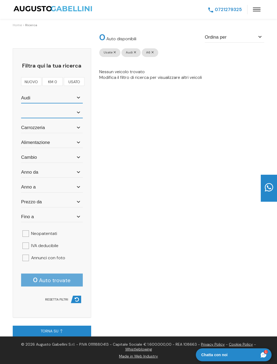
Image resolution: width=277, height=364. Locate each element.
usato (74, 81)
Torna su (51, 331)
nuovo (31, 81)
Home (17, 25)
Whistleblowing (138, 349)
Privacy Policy (213, 344)
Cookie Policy (241, 344)
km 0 (52, 81)
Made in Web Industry (138, 356)
